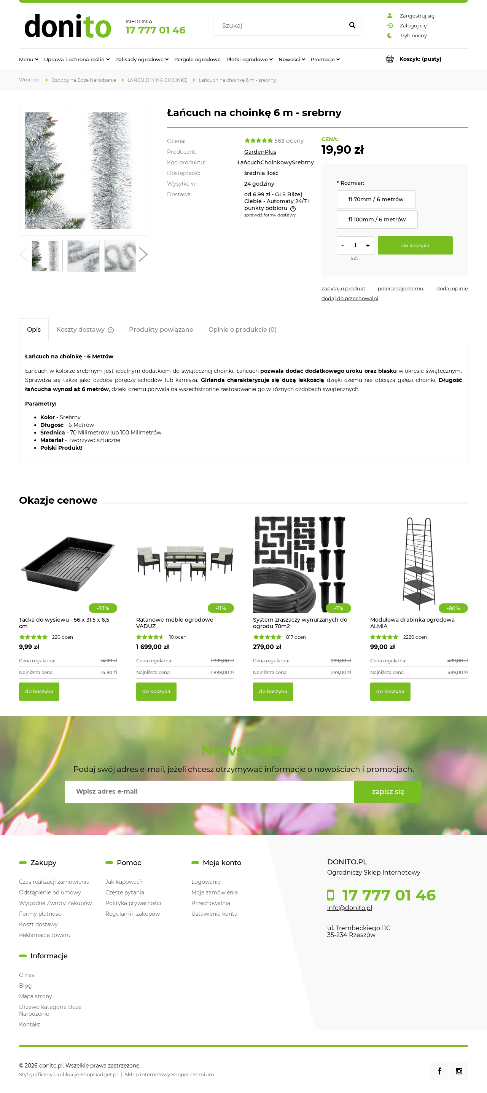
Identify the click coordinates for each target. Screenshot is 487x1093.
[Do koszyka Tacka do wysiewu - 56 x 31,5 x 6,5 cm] (39, 692)
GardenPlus (260, 151)
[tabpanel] (243, 402)
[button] (23, 256)
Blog (25, 985)
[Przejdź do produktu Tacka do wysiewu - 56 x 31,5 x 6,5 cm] (68, 572)
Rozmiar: (350, 183)
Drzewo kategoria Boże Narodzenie (50, 1010)
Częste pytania (124, 892)
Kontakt (29, 1024)
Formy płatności (41, 913)
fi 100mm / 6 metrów (377, 219)
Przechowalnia (210, 903)
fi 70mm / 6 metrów (376, 199)
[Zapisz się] (388, 792)
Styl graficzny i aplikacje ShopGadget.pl (68, 1074)
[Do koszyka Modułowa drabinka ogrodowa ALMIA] (390, 692)
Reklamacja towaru (44, 935)
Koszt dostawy (38, 924)
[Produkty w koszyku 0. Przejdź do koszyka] (420, 59)
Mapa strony (35, 996)
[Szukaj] (352, 26)
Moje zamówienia (214, 892)
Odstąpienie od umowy (50, 892)
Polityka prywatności (133, 903)
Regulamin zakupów (132, 913)
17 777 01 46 (156, 30)
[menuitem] (28, 59)
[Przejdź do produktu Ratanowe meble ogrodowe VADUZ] (185, 572)
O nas (26, 975)
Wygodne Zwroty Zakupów (55, 903)
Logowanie (206, 881)
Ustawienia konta (214, 913)
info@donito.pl (349, 908)
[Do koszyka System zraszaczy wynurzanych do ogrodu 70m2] (273, 692)
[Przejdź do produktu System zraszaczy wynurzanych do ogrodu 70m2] (302, 572)
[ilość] (355, 245)
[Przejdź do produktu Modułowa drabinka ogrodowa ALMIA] (419, 572)
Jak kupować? (124, 881)
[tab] (34, 329)
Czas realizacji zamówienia (54, 881)
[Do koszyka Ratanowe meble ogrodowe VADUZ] (156, 692)
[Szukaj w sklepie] (280, 26)
